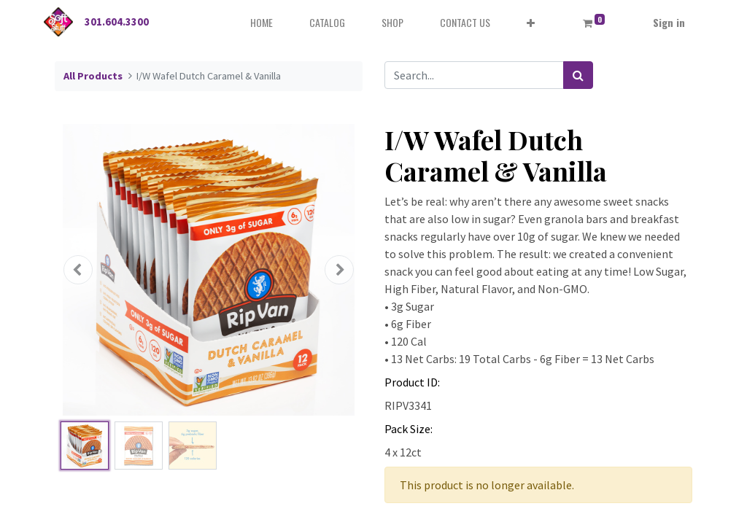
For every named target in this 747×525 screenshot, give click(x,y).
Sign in (669, 22)
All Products (93, 75)
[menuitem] (261, 22)
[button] (530, 22)
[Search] (578, 75)
